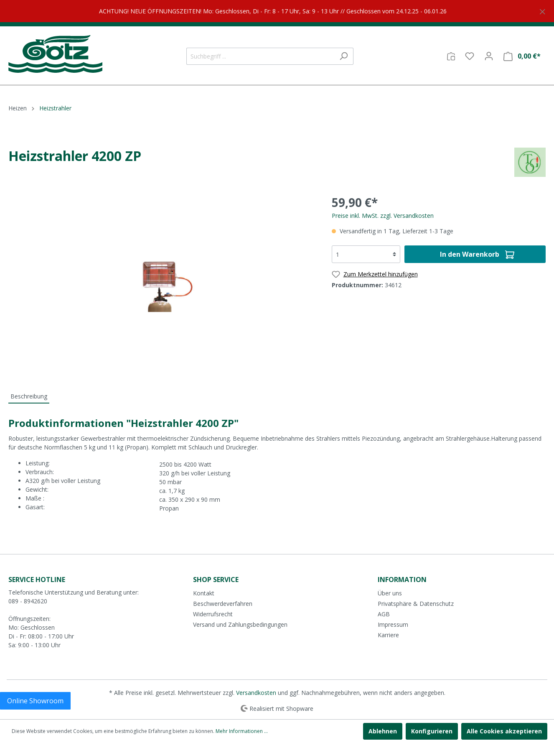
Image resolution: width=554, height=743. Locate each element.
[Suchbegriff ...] (260, 56)
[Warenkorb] (522, 56)
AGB (384, 614)
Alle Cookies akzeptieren (504, 731)
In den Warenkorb (477, 253)
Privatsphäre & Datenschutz (416, 604)
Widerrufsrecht (213, 614)
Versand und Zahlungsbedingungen (240, 624)
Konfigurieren (431, 731)
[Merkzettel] (469, 56)
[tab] (28, 395)
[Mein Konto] (488, 56)
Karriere (388, 635)
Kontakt (203, 593)
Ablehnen (382, 731)
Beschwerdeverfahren (222, 604)
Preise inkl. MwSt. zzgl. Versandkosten (383, 216)
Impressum (393, 624)
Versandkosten (256, 693)
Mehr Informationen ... (242, 731)
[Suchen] (343, 56)
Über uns (390, 593)
